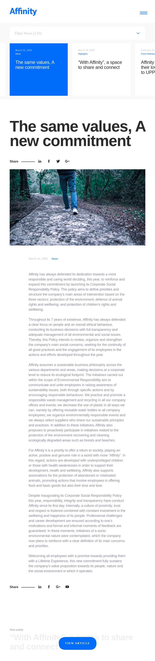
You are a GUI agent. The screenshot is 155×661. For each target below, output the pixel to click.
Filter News (28, 33)
